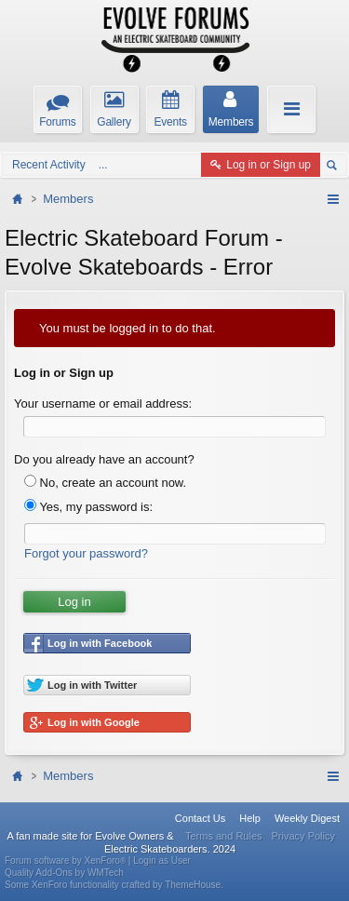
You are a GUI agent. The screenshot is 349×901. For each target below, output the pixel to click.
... (103, 164)
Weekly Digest (307, 818)
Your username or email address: (103, 403)
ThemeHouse (193, 885)
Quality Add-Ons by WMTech (64, 872)
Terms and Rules (223, 835)
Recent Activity (49, 164)
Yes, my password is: (88, 507)
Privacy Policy (303, 835)
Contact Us (200, 818)
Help (250, 818)
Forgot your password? (86, 553)
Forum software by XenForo (66, 860)
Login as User (162, 860)
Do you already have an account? (104, 459)
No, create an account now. (105, 483)
